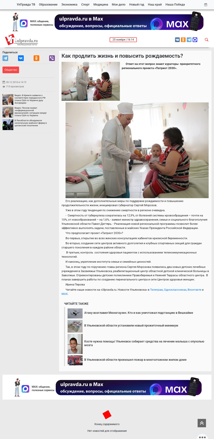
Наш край (155, 4)
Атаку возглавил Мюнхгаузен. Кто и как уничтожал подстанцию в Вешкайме (138, 312)
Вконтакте (194, 289)
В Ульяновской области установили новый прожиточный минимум (131, 325)
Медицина (100, 4)
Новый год (136, 4)
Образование (48, 4)
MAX (65, 294)
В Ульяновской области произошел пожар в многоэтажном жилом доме (135, 359)
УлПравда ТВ (26, 4)
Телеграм (156, 289)
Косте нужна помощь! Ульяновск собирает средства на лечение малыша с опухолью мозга (144, 343)
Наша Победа (175, 4)
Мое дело (118, 4)
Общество (11, 69)
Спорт (85, 4)
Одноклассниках (175, 289)
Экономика (69, 4)
